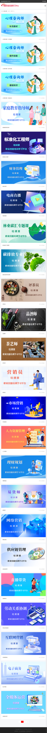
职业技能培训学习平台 (5, 1)
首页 (9, 11)
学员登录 (44, 1)
